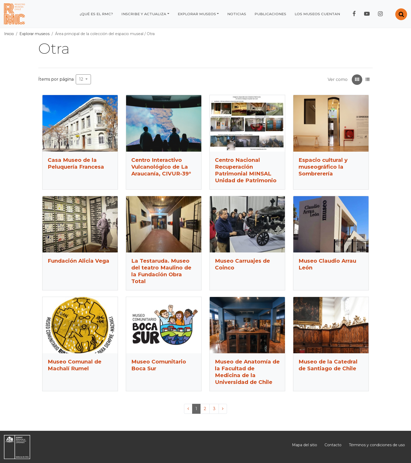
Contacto (333, 445)
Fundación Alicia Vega (78, 261)
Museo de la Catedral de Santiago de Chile (328, 365)
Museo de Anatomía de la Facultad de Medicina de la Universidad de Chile (247, 372)
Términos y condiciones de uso (377, 445)
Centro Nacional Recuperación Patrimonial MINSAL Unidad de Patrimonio (246, 170)
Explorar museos (197, 14)
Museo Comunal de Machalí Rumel (74, 365)
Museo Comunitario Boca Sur (158, 365)
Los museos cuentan (317, 14)
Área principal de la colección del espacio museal (99, 33)
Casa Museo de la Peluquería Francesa (76, 163)
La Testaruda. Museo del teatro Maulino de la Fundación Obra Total (161, 271)
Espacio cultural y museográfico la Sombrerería (323, 167)
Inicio (9, 33)
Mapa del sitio (304, 445)
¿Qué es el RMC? (96, 14)
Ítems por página (56, 79)
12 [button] (81, 79)
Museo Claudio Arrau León (327, 264)
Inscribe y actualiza (143, 14)
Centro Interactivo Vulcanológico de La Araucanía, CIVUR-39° (161, 167)
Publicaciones (270, 14)
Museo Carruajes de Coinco (242, 264)
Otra (151, 33)
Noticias (236, 14)
